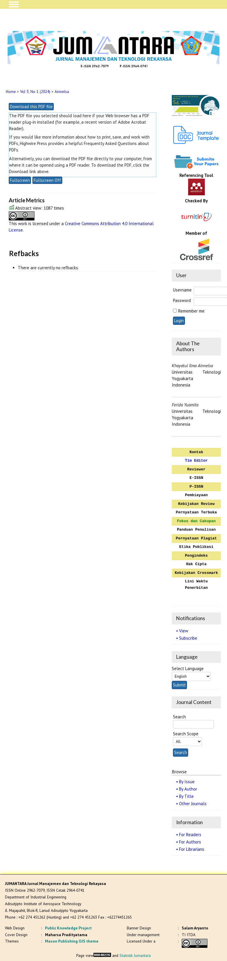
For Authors (190, 842)
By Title (186, 796)
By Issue (187, 781)
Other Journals (193, 803)
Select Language (188, 668)
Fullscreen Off (47, 180)
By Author (188, 789)
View (183, 631)
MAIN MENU (14, 4)
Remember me (191, 311)
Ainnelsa (62, 91)
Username (182, 290)
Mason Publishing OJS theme (71, 941)
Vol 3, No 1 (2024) (35, 91)
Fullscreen (20, 180)
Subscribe (188, 638)
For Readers (190, 834)
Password (182, 300)
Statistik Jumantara (135, 955)
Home (11, 91)
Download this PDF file (31, 106)
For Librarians (191, 849)
